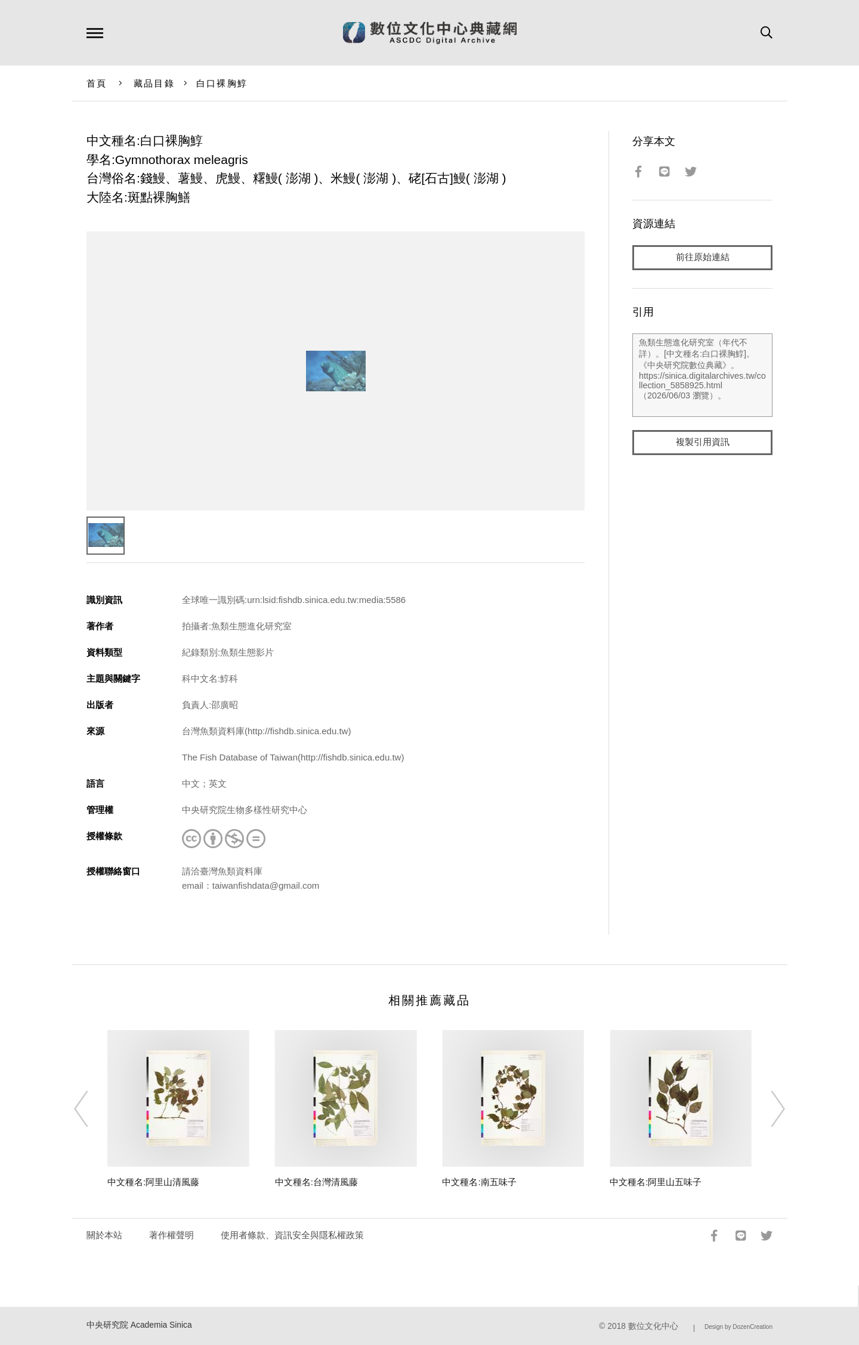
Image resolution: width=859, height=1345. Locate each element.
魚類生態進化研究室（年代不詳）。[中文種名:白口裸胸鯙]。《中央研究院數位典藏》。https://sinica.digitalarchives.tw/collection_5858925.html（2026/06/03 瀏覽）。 (702, 375)
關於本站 (104, 1235)
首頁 (96, 83)
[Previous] (92, 1109)
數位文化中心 (653, 1326)
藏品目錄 (154, 83)
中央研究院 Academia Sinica (139, 1325)
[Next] (767, 1109)
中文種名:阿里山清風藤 (153, 1182)
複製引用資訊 (703, 442)
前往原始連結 (703, 257)
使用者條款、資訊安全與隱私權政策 (292, 1235)
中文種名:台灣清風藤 (316, 1182)
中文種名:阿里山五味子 (656, 1182)
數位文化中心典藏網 (430, 32)
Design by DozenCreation (738, 1327)
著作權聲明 (171, 1235)
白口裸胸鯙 (222, 83)
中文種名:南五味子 (479, 1182)
